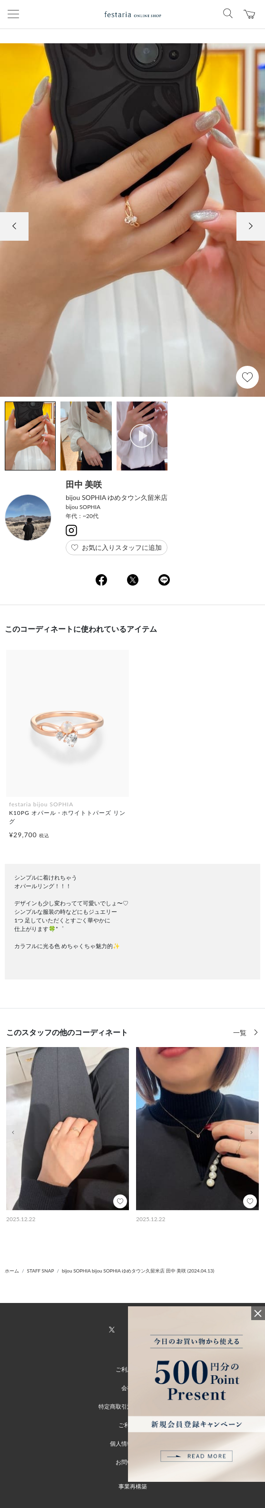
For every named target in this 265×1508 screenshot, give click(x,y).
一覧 (240, 1032)
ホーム (12, 1270)
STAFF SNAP (40, 1270)
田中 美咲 (84, 484)
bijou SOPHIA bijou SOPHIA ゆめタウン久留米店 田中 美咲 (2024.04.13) (138, 1270)
